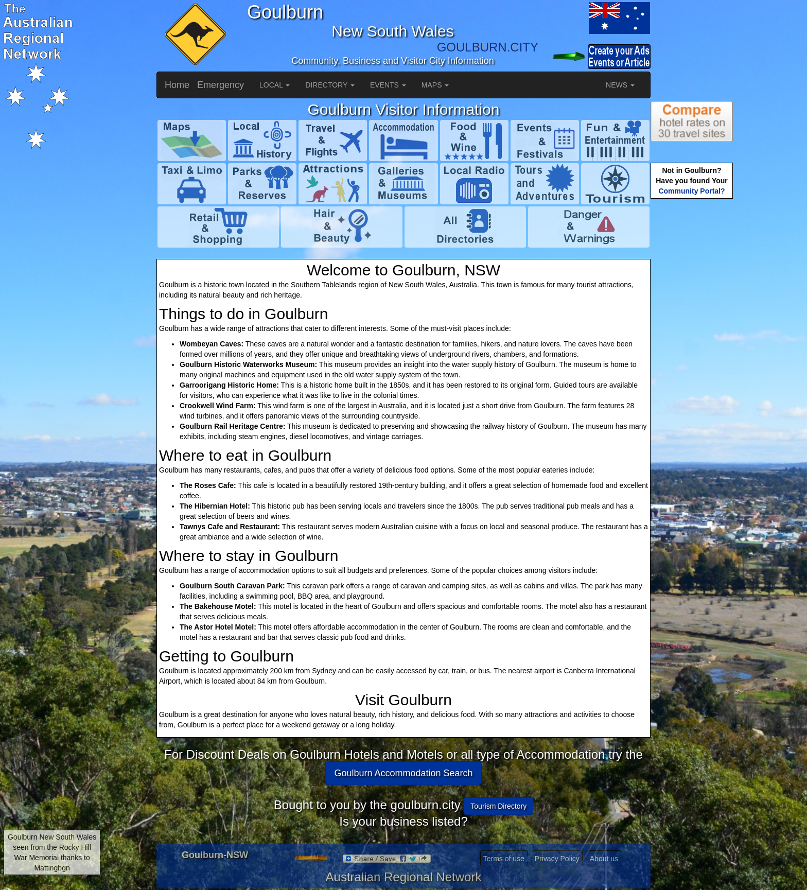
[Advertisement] (692, 363)
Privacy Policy (557, 858)
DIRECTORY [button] (330, 85)
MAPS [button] (435, 85)
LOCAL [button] (274, 85)
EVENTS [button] (388, 85)
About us (604, 858)
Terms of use (503, 858)
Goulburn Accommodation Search (403, 773)
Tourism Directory (498, 806)
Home (177, 85)
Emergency (220, 85)
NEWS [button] (620, 85)
